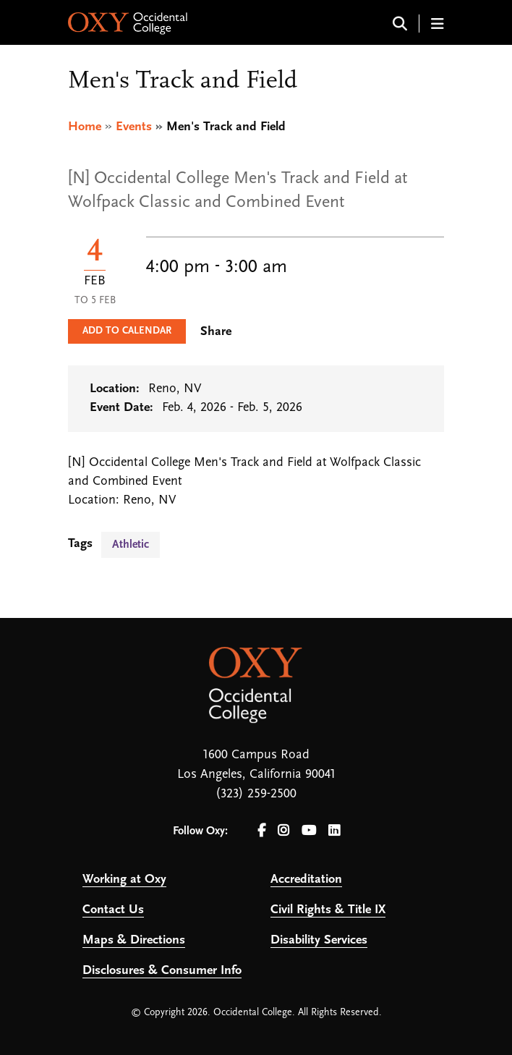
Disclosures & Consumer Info (162, 971)
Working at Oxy (124, 879)
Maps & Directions (133, 940)
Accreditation (306, 879)
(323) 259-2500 (256, 794)
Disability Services (318, 940)
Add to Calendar (126, 331)
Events (134, 127)
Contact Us (113, 910)
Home (84, 127)
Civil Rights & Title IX (327, 910)
